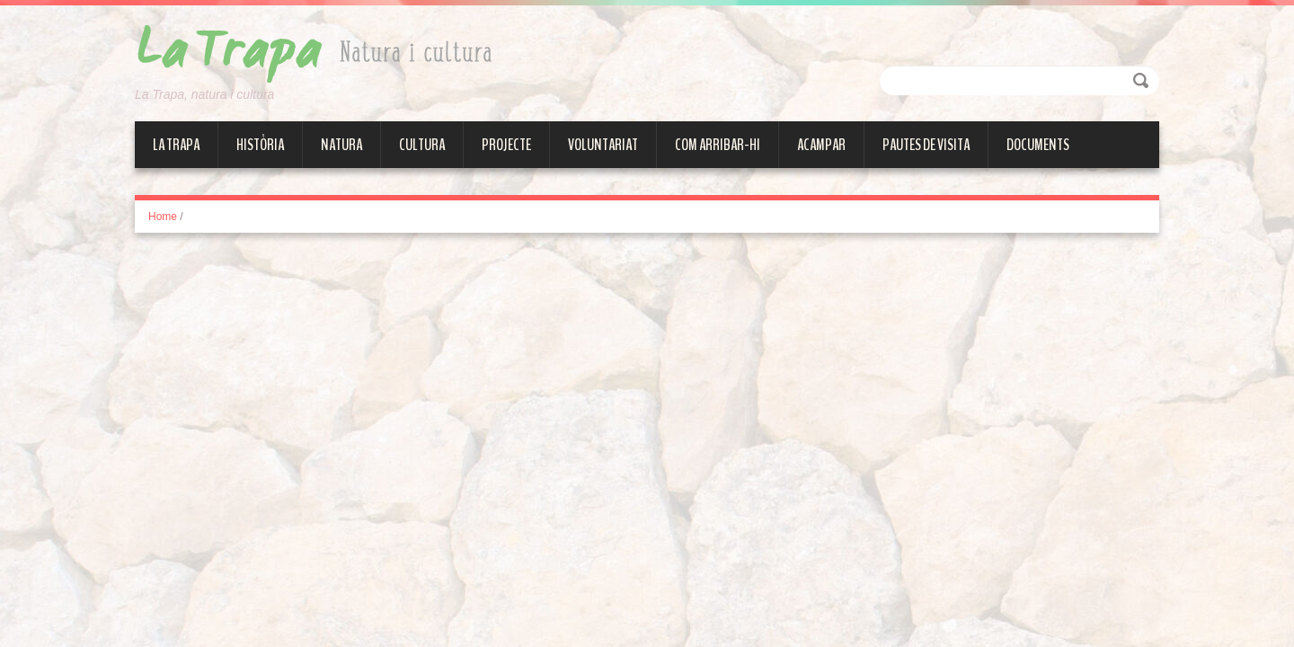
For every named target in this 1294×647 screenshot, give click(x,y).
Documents (1037, 144)
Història (260, 144)
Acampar (821, 144)
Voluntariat (603, 144)
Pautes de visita (926, 144)
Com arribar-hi (717, 144)
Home (162, 216)
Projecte (506, 144)
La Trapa (176, 144)
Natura (341, 144)
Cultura (422, 144)
